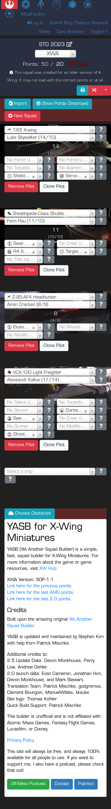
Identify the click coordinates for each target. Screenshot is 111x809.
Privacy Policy (20, 740)
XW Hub (47, 569)
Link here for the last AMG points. (41, 593)
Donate (62, 784)
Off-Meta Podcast (28, 784)
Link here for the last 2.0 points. (39, 599)
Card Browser (70, 32)
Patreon (86, 784)
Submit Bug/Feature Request (78, 23)
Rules (44, 32)
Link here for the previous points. (40, 586)
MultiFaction (33, 14)
